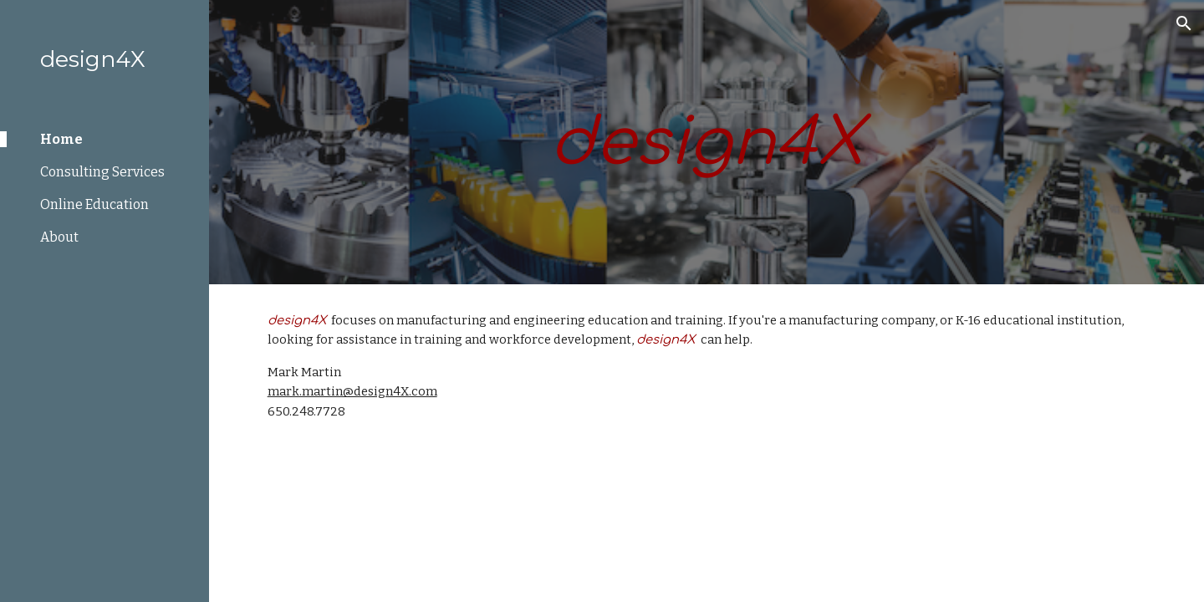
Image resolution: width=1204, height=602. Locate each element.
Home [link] (61, 139)
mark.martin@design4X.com (352, 391)
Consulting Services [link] (102, 172)
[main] (706, 142)
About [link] (59, 237)
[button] (1184, 23)
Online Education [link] (94, 204)
